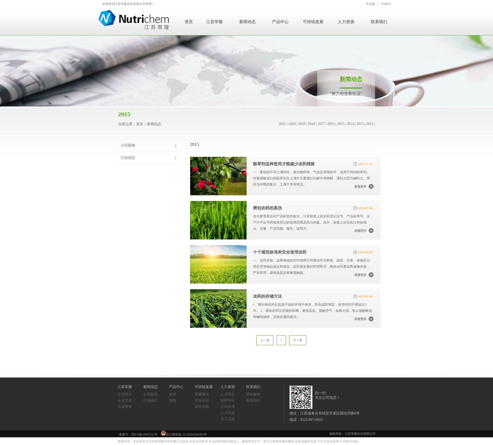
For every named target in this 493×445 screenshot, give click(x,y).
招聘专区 (227, 400)
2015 (340, 124)
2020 (292, 124)
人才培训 (227, 413)
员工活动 (227, 419)
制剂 (172, 400)
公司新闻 (128, 145)
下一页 (297, 340)
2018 (311, 124)
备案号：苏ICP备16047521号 (138, 434)
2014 (350, 124)
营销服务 (253, 394)
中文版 (370, 4)
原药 (172, 394)
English (386, 3)
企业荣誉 (125, 407)
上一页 (264, 340)
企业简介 (125, 394)
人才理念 (227, 394)
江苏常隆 (214, 22)
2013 (360, 124)
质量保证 (202, 394)
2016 (330, 124)
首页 (189, 22)
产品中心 (280, 22)
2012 (369, 124)
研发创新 (202, 407)
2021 (282, 124)
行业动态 (128, 158)
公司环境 (227, 407)
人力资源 (346, 22)
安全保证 (202, 400)
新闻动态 (247, 22)
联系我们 (379, 22)
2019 (301, 124)
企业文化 (125, 400)
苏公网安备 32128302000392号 (184, 433)
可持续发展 (313, 22)
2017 (321, 124)
